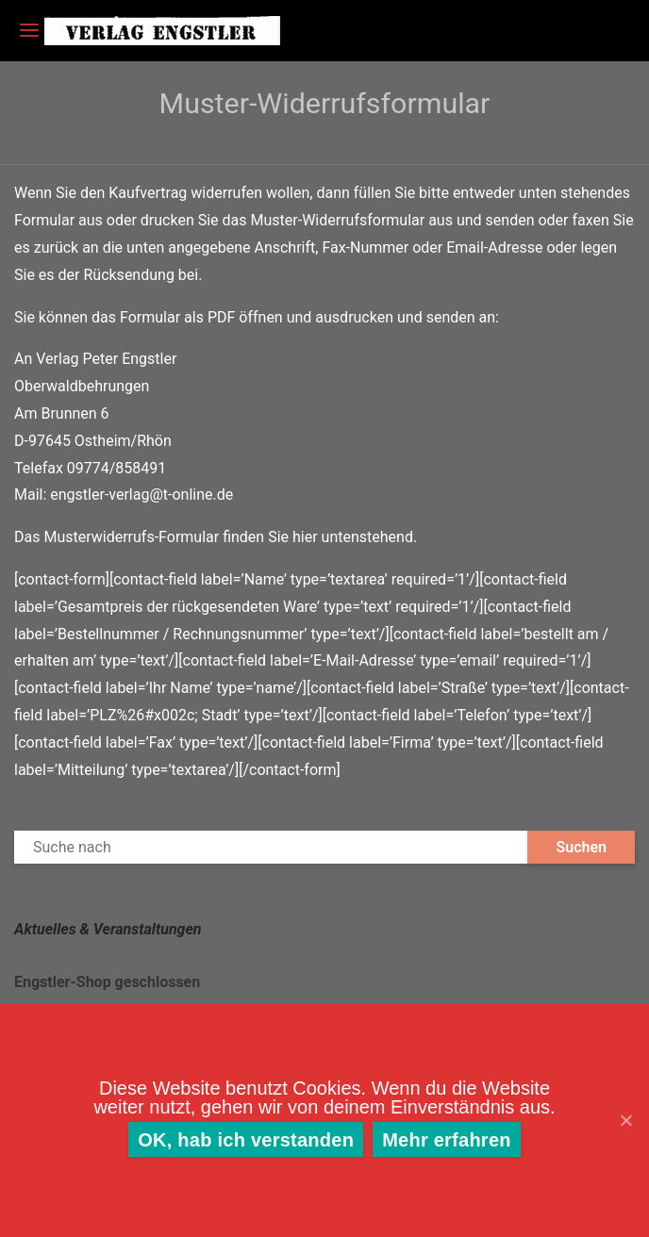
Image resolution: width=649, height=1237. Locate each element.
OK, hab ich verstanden (246, 1140)
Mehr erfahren (446, 1140)
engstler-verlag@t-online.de (141, 494)
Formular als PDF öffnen (201, 317)
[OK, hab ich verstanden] (625, 1120)
